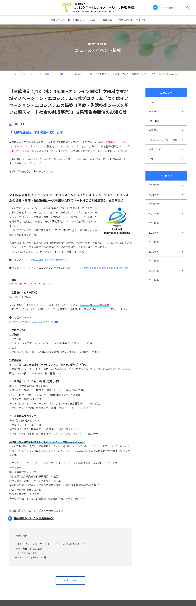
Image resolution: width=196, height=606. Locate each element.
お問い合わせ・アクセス (132, 20)
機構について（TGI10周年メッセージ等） (73, 20)
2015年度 (154, 280)
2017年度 (154, 261)
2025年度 (154, 185)
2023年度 (154, 204)
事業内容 (107, 20)
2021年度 (154, 223)
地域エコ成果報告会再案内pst (47, 260)
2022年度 (154, 213)
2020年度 (154, 232)
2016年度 (154, 270)
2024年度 (154, 194)
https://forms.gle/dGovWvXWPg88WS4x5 (32, 322)
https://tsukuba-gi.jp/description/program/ (104, 267)
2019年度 (154, 242)
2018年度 (154, 251)
